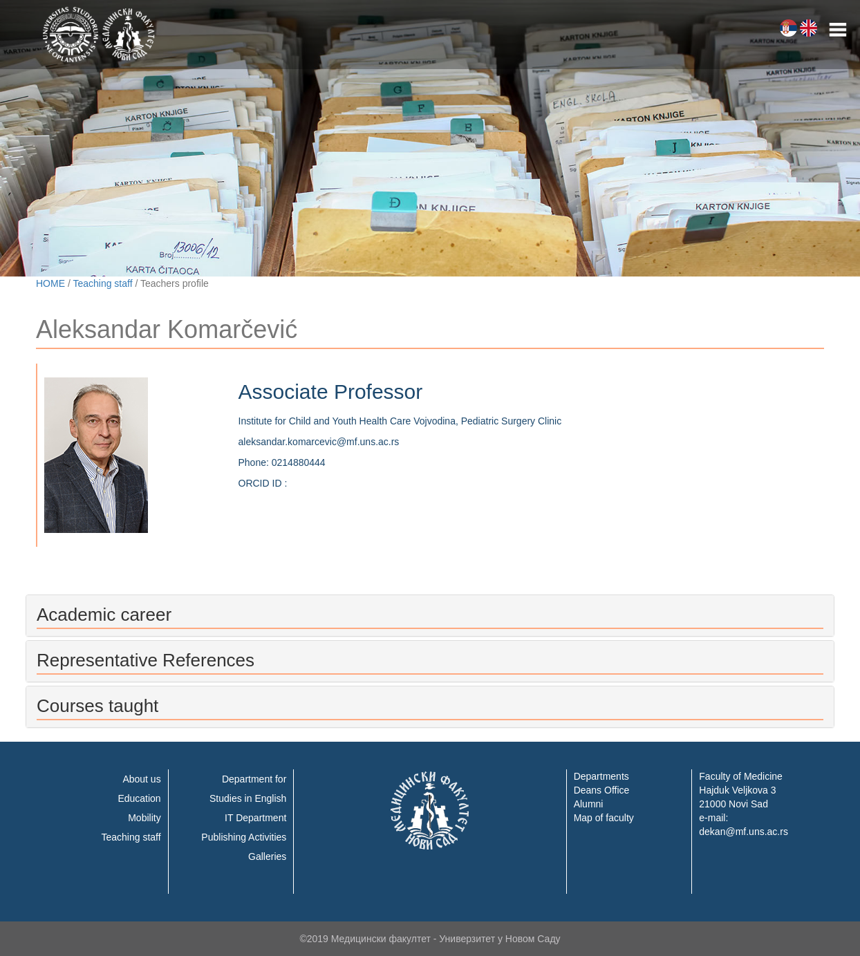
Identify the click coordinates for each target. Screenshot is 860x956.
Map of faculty (604, 817)
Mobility (144, 817)
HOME (50, 283)
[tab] (430, 615)
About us (141, 779)
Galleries (267, 856)
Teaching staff (102, 283)
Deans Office (602, 790)
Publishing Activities (243, 837)
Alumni (589, 803)
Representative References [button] (145, 660)
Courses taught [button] (97, 705)
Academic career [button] (104, 614)
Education (139, 798)
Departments (601, 776)
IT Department (255, 817)
